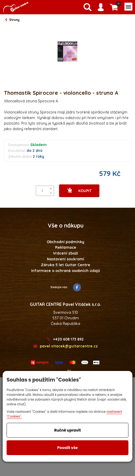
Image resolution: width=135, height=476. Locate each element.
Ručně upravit (67, 430)
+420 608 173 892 (65, 339)
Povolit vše (67, 447)
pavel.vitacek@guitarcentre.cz (65, 346)
